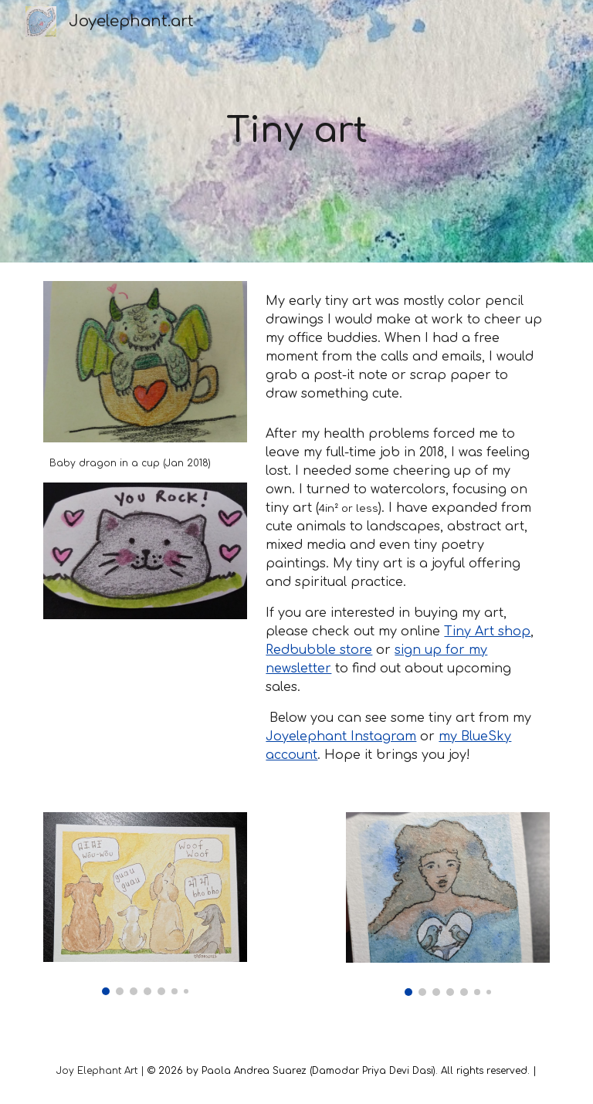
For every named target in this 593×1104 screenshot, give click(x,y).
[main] (296, 131)
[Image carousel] (144, 903)
